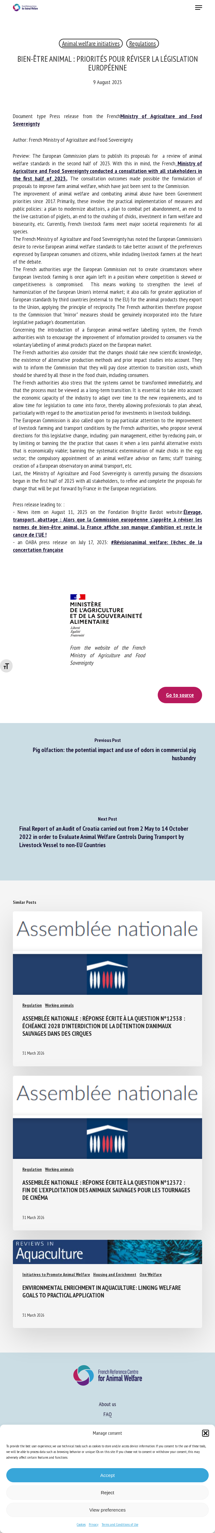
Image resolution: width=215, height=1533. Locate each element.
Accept (107, 1475)
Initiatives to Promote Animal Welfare (56, 1274)
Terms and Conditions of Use (120, 1524)
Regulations (142, 43)
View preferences (107, 1510)
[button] (205, 1433)
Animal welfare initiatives (91, 43)
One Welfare (150, 1274)
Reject (107, 1492)
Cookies (81, 1524)
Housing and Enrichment (114, 1274)
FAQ (108, 1414)
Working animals (59, 1005)
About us (107, 1404)
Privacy (94, 1524)
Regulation (32, 1005)
